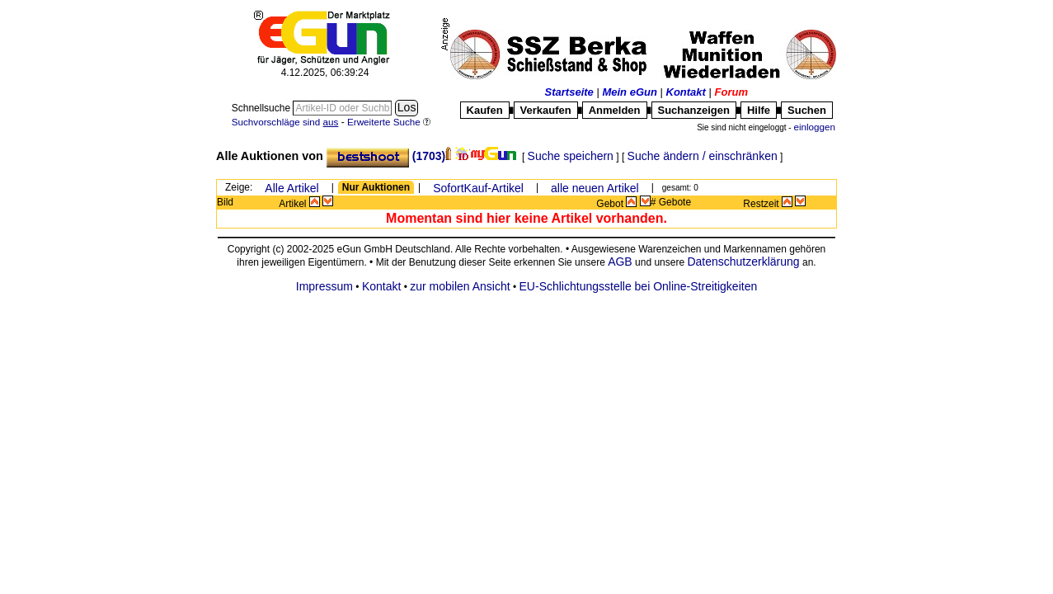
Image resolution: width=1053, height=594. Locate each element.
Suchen (806, 110)
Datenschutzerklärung (743, 261)
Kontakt (686, 92)
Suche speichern (570, 156)
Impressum (324, 286)
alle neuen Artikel (595, 188)
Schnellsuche (263, 108)
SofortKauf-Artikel (478, 188)
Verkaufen (545, 110)
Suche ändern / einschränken (703, 156)
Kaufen (485, 110)
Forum (731, 92)
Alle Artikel (291, 188)
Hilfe (758, 110)
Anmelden (615, 110)
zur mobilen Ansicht (460, 286)
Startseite (569, 92)
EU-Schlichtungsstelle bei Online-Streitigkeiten (638, 286)
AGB (620, 261)
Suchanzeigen (694, 110)
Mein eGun (629, 92)
